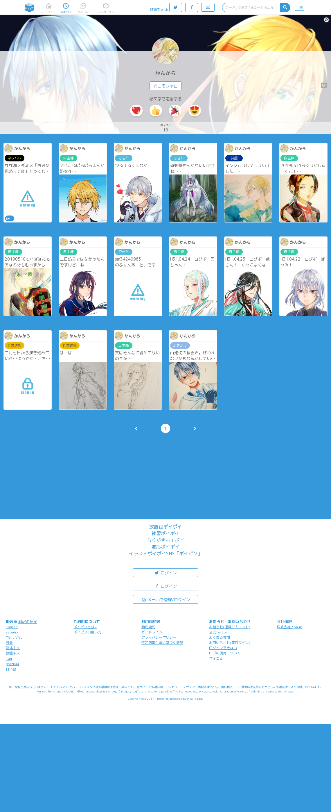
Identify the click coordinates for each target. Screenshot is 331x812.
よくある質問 (219, 637)
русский (12, 663)
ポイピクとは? (85, 626)
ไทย (9, 658)
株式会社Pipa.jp (289, 626)
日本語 (11, 669)
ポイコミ (216, 658)
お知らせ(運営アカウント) (229, 626)
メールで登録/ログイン (165, 599)
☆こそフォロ (165, 86)
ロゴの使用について (224, 653)
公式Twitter (219, 632)
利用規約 (148, 626)
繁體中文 (13, 653)
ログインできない (223, 647)
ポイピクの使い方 (87, 632)
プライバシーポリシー (158, 637)
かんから (165, 73)
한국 (9, 642)
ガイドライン (151, 632)
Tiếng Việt (14, 637)
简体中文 (13, 647)
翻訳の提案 (27, 621)
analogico (176, 699)
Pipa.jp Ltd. (195, 699)
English (12, 626)
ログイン (165, 572)
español (12, 632)
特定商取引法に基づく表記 (162, 642)
